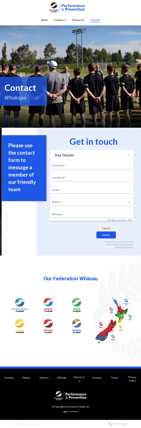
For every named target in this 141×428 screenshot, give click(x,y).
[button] (92, 155)
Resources (79, 378)
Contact (97, 377)
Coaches (9, 377)
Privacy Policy (124, 244)
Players (26, 377)
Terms (114, 377)
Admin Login (117, 423)
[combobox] (91, 165)
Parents (44, 377)
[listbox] (91, 202)
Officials (61, 377)
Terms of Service (122, 247)
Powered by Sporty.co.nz (25, 423)
